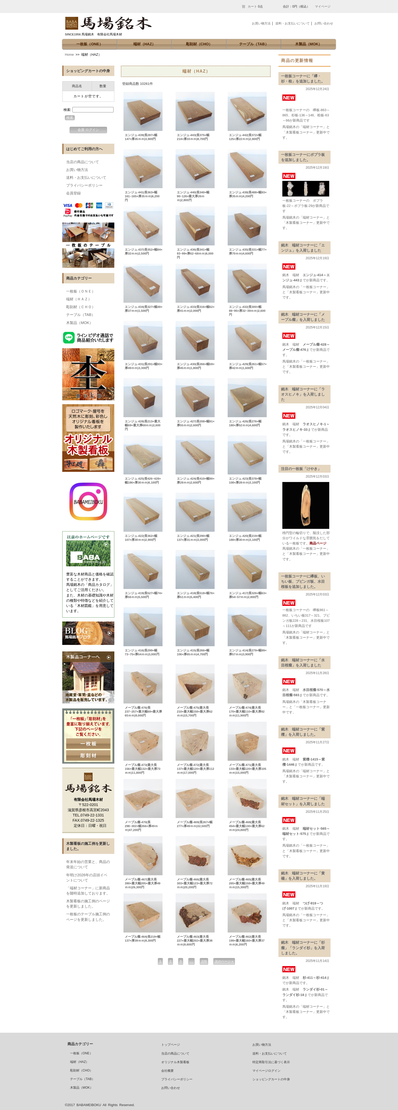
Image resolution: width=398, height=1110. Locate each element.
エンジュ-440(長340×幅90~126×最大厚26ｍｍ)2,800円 (193, 196)
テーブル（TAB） (254, 44)
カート (252, 6)
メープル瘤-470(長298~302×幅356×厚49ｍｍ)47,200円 (141, 826)
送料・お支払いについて (86, 177)
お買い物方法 (77, 170)
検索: (67, 110)
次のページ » (224, 961)
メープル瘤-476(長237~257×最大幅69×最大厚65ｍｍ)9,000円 (143, 711)
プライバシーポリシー (84, 185)
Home (69, 54)
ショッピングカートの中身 (271, 1079)
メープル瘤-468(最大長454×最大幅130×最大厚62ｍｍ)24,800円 (247, 826)
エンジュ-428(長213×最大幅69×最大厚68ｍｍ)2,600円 (142, 425)
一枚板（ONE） (89, 44)
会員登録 (73, 193)
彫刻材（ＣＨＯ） (80, 307)
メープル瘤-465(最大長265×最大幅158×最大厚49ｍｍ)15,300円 (247, 883)
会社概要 (167, 1071)
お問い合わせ (323, 23)
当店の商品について (82, 162)
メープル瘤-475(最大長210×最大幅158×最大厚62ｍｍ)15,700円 (195, 711)
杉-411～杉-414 (314, 978)
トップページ (170, 1044)
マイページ (323, 6)
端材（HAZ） (144, 44)
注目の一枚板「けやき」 (301, 469)
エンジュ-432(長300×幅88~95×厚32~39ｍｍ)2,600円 (247, 310)
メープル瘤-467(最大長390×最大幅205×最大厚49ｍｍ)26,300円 (142, 883)
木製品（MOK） (308, 44)
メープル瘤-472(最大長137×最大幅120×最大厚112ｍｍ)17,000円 (195, 768)
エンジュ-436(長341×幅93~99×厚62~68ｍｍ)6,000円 (195, 253)
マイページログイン (266, 1071)
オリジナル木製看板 (175, 1062)
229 (204, 961)
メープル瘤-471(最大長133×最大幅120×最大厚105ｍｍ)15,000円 (247, 768)
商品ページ (317, 543)
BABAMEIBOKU (89, 1105)
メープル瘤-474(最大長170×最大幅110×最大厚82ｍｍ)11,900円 (247, 711)
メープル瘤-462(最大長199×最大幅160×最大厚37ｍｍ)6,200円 (247, 940)
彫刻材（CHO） (199, 44)
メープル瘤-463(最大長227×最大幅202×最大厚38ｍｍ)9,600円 (195, 940)
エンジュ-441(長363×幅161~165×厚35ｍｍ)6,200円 (142, 196)
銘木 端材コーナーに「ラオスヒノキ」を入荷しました (303, 394)
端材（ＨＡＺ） (79, 299)
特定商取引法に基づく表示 (271, 1062)
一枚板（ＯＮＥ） (80, 291)
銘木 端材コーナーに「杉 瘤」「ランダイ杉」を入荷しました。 (304, 947)
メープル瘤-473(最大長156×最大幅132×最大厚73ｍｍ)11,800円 (142, 768)
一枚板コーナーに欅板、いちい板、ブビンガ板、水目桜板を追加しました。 (303, 581)
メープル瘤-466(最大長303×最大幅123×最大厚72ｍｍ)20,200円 (195, 883)
